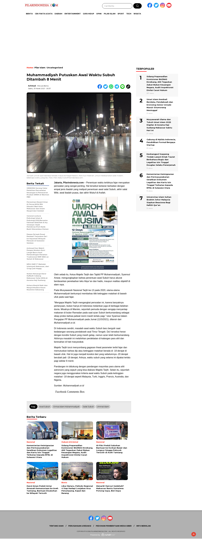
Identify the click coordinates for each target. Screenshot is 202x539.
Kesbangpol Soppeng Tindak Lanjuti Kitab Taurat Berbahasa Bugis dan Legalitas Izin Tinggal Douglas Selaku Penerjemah (161, 159)
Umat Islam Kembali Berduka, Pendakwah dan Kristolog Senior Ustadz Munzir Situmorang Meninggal (160, 104)
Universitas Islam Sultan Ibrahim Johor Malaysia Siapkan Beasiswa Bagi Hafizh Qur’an (159, 201)
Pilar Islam (109, 14)
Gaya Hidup (88, 14)
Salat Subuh (88, 406)
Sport (121, 14)
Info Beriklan (143, 526)
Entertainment (73, 14)
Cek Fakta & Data (43, 14)
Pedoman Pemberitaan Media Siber (114, 526)
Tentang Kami (56, 526)
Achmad (32, 86)
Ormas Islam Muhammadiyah (66, 406)
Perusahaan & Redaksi (79, 526)
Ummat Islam (103, 406)
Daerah (58, 14)
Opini (99, 14)
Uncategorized (55, 67)
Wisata (137, 14)
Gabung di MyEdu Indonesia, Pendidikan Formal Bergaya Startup (161, 142)
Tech (128, 14)
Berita (29, 14)
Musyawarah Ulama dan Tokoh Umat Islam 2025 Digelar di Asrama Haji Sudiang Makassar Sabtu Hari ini (159, 124)
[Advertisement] (94, 39)
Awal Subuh (44, 406)
